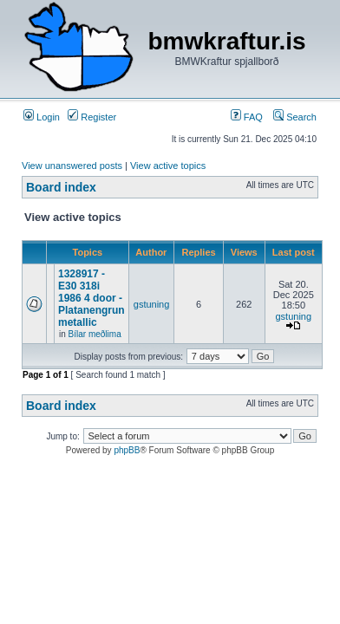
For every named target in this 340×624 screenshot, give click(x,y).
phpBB (127, 450)
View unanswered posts (72, 165)
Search (295, 117)
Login (41, 117)
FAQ (247, 117)
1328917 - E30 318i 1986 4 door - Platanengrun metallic (91, 298)
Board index (61, 187)
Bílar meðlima (95, 334)
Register (92, 117)
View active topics (168, 165)
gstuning (152, 304)
